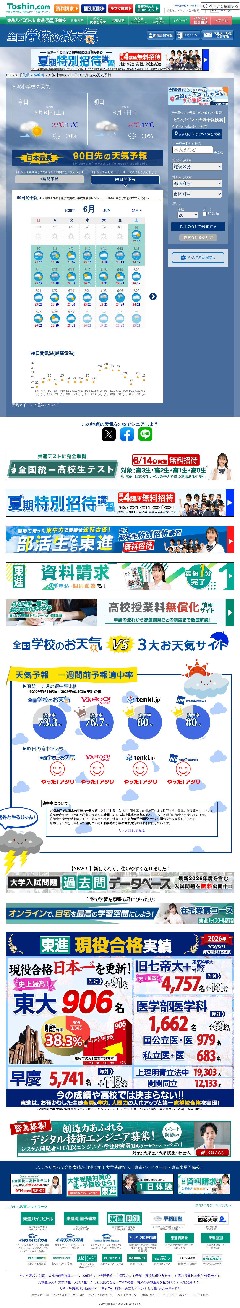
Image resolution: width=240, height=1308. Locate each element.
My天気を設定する (198, 257)
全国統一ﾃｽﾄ (181, 5)
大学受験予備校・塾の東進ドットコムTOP (58, 1295)
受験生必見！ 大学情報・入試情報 (62, 1282)
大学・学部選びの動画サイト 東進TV (85, 1288)
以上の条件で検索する (198, 226)
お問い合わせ (149, 1295)
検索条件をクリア (198, 237)
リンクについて (127, 1295)
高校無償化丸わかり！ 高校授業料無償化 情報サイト (183, 1276)
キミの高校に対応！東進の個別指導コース (50, 1276)
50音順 (213, 214)
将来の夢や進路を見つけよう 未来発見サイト (169, 1282)
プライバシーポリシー (176, 1295)
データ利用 (201, 1295)
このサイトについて (101, 1295)
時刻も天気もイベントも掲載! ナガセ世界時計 (148, 1288)
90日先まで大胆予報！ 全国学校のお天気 (112, 1276)
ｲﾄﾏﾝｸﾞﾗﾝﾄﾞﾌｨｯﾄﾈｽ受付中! (33, 1251)
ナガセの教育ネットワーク (26, 1207)
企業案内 (194, 5)
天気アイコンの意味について (35, 405)
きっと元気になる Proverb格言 (112, 1282)
